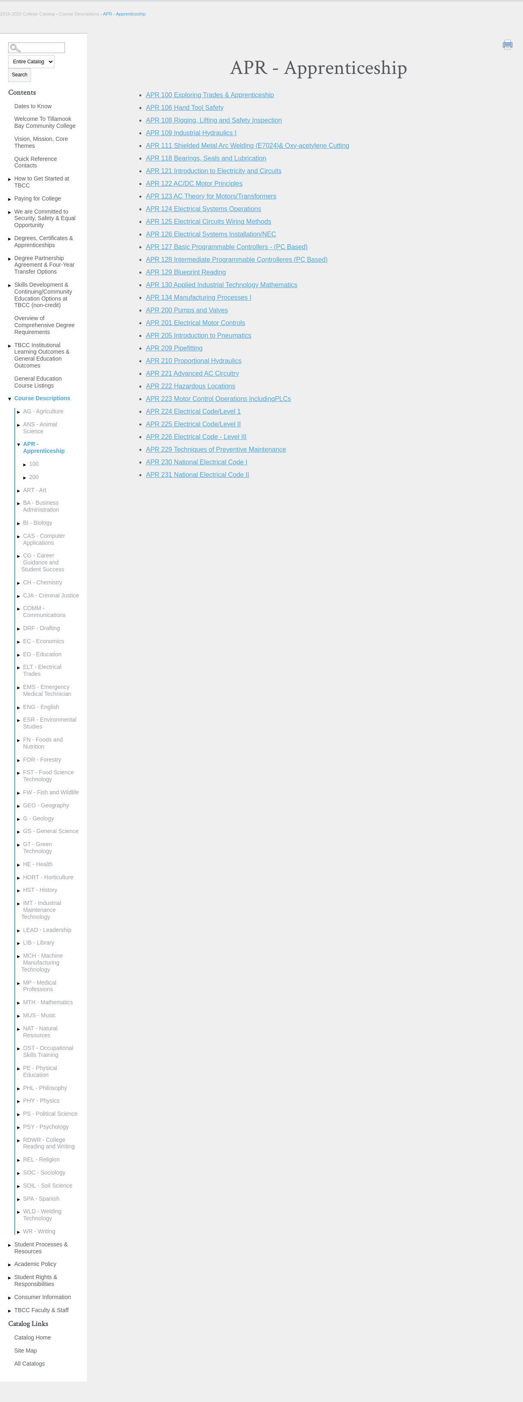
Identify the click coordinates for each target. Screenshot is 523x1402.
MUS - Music (39, 1015)
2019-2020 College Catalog (28, 13)
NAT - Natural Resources (40, 1032)
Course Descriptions (79, 13)
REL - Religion (41, 1159)
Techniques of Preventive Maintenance (216, 449)
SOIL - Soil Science (47, 1185)
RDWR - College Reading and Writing (49, 1143)
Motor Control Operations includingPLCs (218, 398)
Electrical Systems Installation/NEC (211, 234)
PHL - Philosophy (45, 1088)
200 (33, 477)
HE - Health (37, 864)
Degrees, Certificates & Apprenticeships (43, 241)
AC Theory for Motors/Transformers (211, 196)
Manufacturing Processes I (198, 297)
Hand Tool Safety (185, 107)
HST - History (40, 890)
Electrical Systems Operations (203, 208)
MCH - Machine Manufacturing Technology (42, 962)
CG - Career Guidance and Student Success (42, 562)
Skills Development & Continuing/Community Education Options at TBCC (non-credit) (43, 294)
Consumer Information (42, 1297)
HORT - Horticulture (48, 877)
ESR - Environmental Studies (49, 723)
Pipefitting (174, 348)
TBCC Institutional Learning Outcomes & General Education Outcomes (41, 355)
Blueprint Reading (186, 272)
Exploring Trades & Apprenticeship (210, 94)
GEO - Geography (46, 805)
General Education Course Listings (38, 382)
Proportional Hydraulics (193, 360)
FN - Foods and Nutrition (43, 743)
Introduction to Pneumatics (198, 335)
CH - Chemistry (42, 582)
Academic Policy (35, 1264)
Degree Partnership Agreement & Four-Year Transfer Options (44, 265)
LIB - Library (38, 942)
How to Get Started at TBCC (41, 182)
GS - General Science (50, 831)
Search (19, 75)
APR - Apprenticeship (44, 447)
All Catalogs (29, 1363)
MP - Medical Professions (39, 986)
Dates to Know (32, 106)
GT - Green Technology (37, 847)
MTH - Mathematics (48, 1002)
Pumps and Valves (187, 310)
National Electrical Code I (196, 462)
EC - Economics (43, 641)
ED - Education (42, 654)
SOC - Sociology (44, 1172)
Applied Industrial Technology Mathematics (221, 284)
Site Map (25, 1350)
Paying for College (37, 198)
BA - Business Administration (41, 506)
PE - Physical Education (40, 1071)
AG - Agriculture (43, 411)
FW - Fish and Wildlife (51, 792)
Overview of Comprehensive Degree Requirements (44, 325)
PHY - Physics (41, 1100)
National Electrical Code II (197, 474)
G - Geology (38, 818)
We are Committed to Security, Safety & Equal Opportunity (45, 218)
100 (33, 464)
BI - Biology (37, 522)
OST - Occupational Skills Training (48, 1051)
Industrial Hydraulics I (191, 132)
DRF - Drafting (41, 628)
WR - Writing (39, 1231)
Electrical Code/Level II (193, 424)
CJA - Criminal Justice (51, 595)
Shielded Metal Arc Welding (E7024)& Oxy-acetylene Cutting (247, 145)
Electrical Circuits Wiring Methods (208, 221)
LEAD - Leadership (47, 930)
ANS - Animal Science (40, 428)
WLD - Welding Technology (42, 1214)
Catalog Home (32, 1337)
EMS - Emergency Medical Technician (47, 690)
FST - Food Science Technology (48, 775)
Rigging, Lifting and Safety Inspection (214, 120)
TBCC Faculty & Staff (41, 1310)
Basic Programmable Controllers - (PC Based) (227, 246)
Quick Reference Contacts (35, 162)
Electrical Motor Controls (195, 322)
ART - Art (34, 490)
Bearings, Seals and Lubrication (206, 158)
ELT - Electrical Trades (42, 670)
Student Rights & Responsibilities (35, 1280)
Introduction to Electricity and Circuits (214, 170)
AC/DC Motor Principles (194, 183)
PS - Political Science (50, 1113)
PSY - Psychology (46, 1126)
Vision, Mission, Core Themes (41, 142)
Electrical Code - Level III (196, 436)
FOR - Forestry (42, 759)
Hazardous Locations (190, 386)
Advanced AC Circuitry (192, 373)
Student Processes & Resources (41, 1248)
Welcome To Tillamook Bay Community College (45, 122)
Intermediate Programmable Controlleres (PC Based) (237, 259)
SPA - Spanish (41, 1198)
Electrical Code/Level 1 (193, 411)
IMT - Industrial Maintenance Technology (41, 910)
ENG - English (41, 707)
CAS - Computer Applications (44, 539)
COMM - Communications (44, 611)
